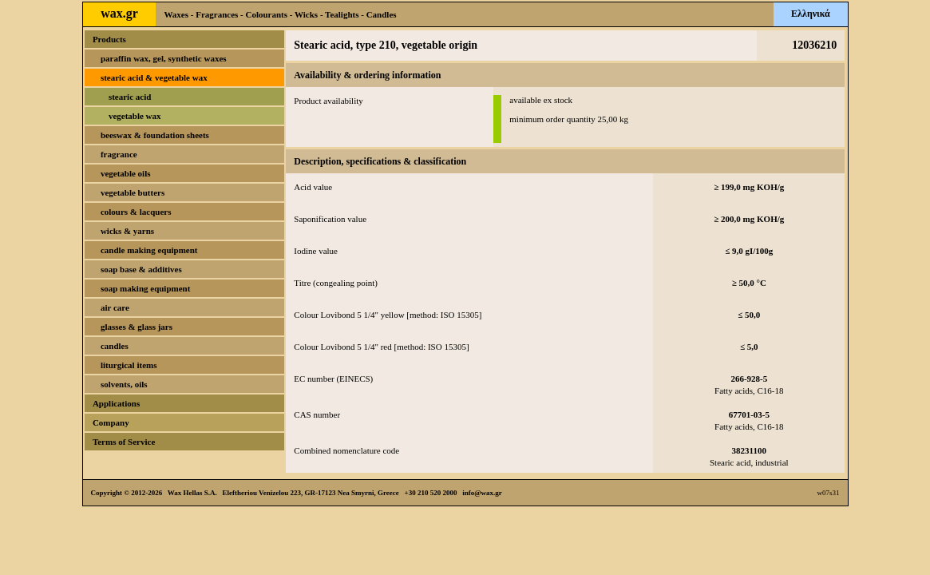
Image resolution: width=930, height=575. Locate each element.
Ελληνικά (810, 13)
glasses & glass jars (136, 326)
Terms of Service (124, 441)
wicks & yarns (127, 231)
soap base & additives (141, 269)
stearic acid (130, 96)
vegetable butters (132, 192)
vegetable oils (126, 173)
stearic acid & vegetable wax (154, 77)
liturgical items (129, 365)
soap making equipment (145, 288)
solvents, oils (124, 384)
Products (109, 39)
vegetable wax (135, 116)
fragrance (119, 154)
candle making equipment (149, 250)
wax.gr (119, 13)
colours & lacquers (136, 211)
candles (115, 346)
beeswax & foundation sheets (155, 135)
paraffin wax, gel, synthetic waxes (164, 58)
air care (115, 307)
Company (111, 422)
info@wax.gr (482, 493)
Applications (116, 403)
